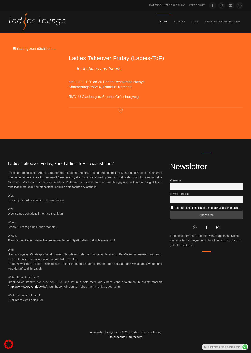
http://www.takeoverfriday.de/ (27, 286)
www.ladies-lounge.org (104, 332)
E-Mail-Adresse (179, 193)
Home (163, 21)
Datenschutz (117, 336)
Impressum (197, 5)
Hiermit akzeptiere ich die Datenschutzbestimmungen (207, 207)
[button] (8, 344)
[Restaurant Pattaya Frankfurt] (121, 110)
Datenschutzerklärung (167, 5)
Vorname (175, 180)
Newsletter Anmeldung (222, 21)
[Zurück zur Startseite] (37, 22)
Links (195, 21)
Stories (179, 21)
